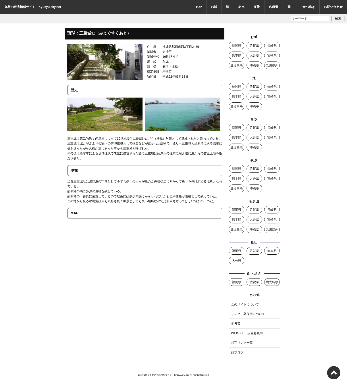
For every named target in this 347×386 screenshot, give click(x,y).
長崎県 (272, 45)
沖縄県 (254, 65)
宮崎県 (272, 55)
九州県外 (272, 65)
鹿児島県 (236, 65)
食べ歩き (309, 7)
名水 (241, 7)
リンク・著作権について (248, 314)
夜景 (257, 7)
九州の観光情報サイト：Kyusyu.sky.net (32, 7)
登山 (290, 7)
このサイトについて (245, 304)
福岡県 (236, 45)
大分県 (254, 55)
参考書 (235, 323)
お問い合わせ (333, 7)
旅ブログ (237, 352)
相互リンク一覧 (242, 342)
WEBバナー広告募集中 (247, 333)
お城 (214, 7)
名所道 (273, 7)
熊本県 (236, 55)
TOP (198, 7)
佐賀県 (254, 45)
